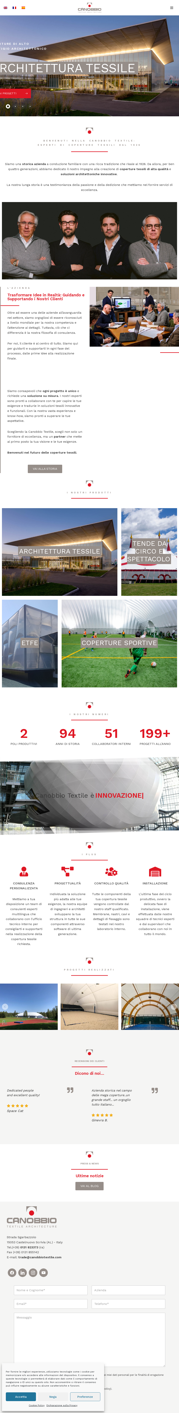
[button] (5, 1007)
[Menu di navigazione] (171, 8)
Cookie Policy (37, 1405)
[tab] (8, 106)
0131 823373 (29, 1247)
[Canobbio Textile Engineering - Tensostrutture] (89, 8)
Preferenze (85, 1397)
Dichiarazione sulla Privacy (61, 1405)
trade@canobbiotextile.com (39, 1257)
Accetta (21, 1397)
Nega (53, 1397)
